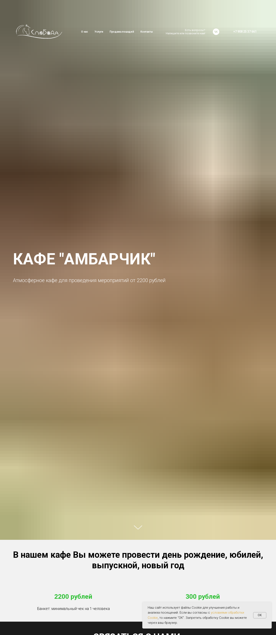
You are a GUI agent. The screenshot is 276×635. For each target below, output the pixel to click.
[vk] (216, 31)
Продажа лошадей (122, 31)
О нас (84, 31)
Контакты (146, 31)
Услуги (98, 31)
